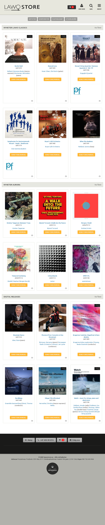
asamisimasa (86, 281)
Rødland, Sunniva (84, 146)
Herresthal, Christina (46, 403)
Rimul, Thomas (27, 403)
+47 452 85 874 (46, 440)
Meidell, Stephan (13, 281)
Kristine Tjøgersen (19, 228)
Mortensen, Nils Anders (22, 73)
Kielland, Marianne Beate (15, 71)
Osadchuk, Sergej (92, 409)
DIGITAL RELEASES (12, 297)
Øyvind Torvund (52, 228)
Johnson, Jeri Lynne (58, 344)
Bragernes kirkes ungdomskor (83, 342)
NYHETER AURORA (12, 185)
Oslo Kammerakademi (18, 149)
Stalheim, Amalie (79, 405)
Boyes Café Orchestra (52, 146)
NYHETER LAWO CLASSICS (15, 28)
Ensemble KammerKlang (13, 403)
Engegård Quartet (86, 73)
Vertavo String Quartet (86, 411)
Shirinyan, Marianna (45, 342)
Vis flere (98, 28)
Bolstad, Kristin (86, 228)
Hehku (52, 405)
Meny (29, 440)
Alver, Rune (16, 340)
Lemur (52, 281)
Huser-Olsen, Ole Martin (50, 71)
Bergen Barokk (25, 281)
